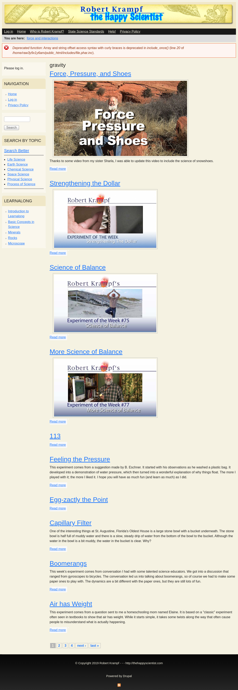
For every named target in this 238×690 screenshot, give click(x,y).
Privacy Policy (130, 31)
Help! (112, 31)
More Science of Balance (86, 351)
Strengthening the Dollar (85, 183)
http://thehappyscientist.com (144, 663)
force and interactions (42, 38)
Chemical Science (20, 169)
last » (94, 645)
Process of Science (21, 184)
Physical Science (19, 179)
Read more (58, 168)
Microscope (16, 243)
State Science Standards (86, 31)
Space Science (18, 174)
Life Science (16, 159)
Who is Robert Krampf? (47, 31)
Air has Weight (71, 604)
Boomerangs (68, 563)
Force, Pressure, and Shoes (90, 73)
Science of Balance (78, 267)
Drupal (127, 676)
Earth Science (17, 164)
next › (81, 645)
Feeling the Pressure (80, 459)
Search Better (16, 150)
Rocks (12, 238)
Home (21, 31)
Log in (8, 31)
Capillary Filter (70, 522)
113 (55, 436)
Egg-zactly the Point (79, 499)
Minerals (14, 232)
